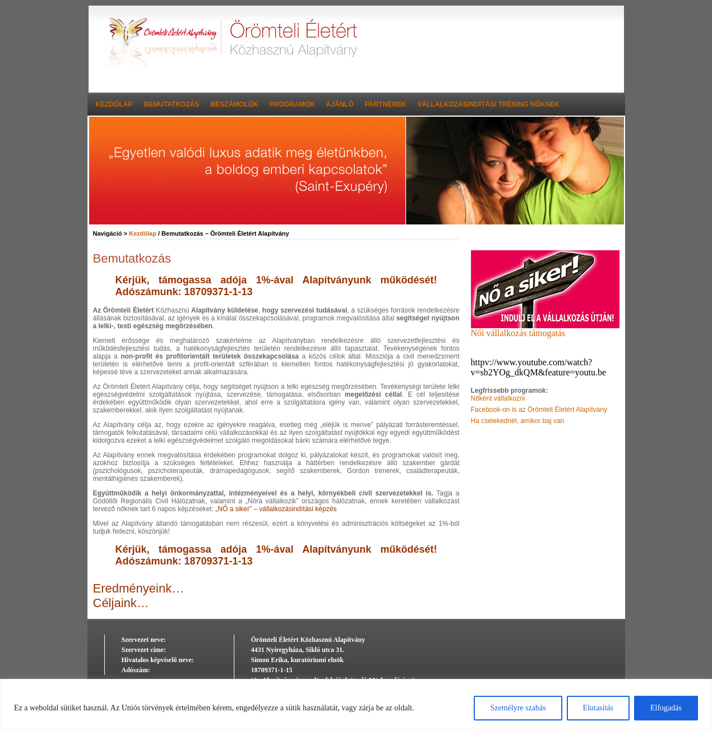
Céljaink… (121, 603)
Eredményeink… (138, 588)
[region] (356, 704)
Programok (292, 104)
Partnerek (385, 104)
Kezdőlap (114, 104)
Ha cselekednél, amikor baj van (518, 421)
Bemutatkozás (172, 104)
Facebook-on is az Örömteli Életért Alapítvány (539, 410)
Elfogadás (666, 708)
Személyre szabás (517, 708)
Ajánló (339, 104)
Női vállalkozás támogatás (545, 329)
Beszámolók (234, 104)
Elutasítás (598, 708)
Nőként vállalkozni (498, 398)
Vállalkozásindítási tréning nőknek (489, 104)
